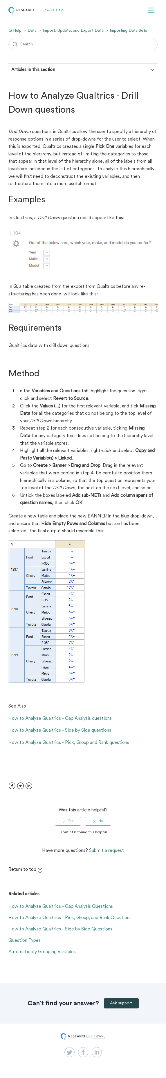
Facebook (12, 786)
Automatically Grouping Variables (42, 952)
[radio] (68, 821)
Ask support (121, 1003)
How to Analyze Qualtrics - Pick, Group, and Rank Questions (69, 918)
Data (32, 31)
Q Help (14, 31)
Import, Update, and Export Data (73, 31)
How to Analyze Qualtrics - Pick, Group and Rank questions (68, 742)
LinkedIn (29, 786)
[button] (151, 10)
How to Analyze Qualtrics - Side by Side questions (59, 730)
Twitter (20, 786)
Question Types (24, 940)
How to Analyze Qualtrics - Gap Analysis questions (60, 718)
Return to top (25, 869)
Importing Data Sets (128, 31)
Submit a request (106, 850)
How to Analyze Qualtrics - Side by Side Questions (60, 929)
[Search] (83, 44)
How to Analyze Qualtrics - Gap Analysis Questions (60, 906)
